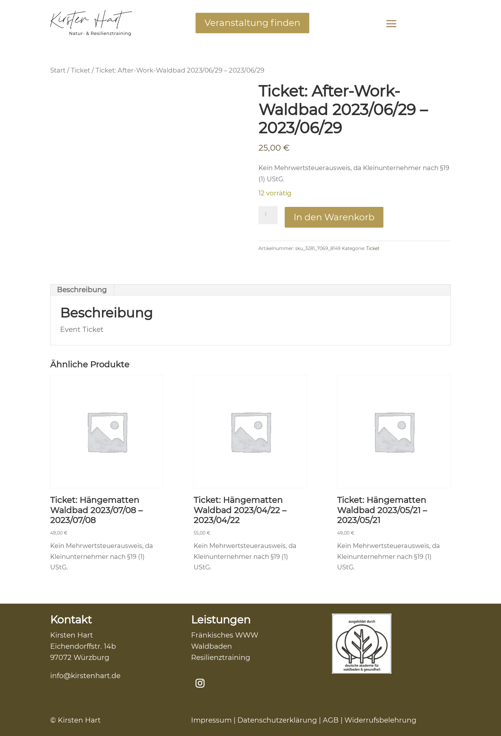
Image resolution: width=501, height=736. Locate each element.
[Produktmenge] (268, 215)
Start (58, 70)
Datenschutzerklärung (277, 720)
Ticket (80, 70)
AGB (331, 720)
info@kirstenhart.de (85, 675)
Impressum (211, 720)
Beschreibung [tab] (82, 290)
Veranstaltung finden (252, 22)
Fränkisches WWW (224, 635)
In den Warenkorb (334, 217)
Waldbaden (211, 646)
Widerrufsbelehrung (380, 720)
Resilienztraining (220, 657)
